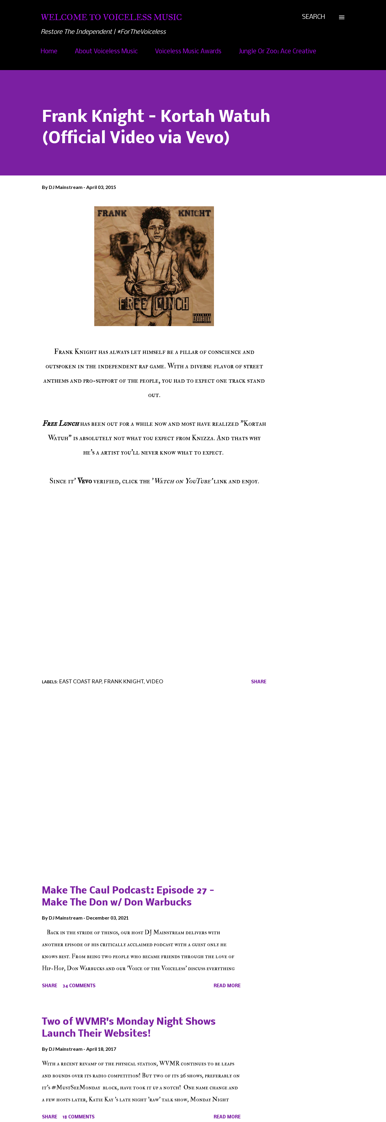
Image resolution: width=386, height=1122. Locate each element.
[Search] (313, 17)
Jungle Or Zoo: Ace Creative (277, 51)
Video (154, 681)
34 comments (79, 986)
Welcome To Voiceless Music (111, 17)
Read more (227, 986)
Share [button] (258, 682)
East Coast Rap (80, 681)
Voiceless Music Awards (188, 51)
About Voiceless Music (106, 51)
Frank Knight (124, 681)
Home (49, 51)
